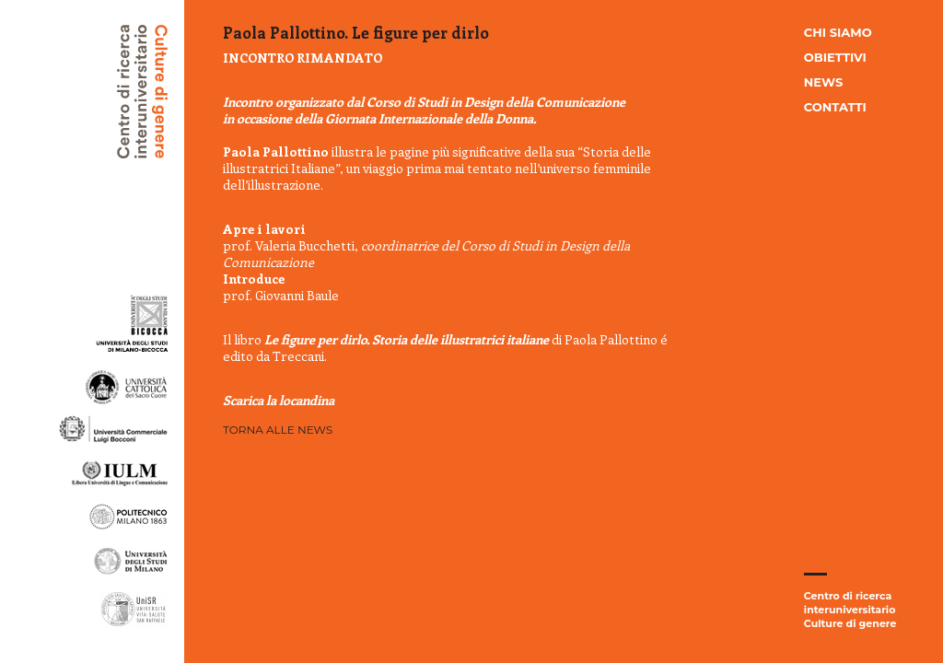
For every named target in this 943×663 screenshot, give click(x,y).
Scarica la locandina (278, 400)
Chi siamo (838, 32)
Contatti (835, 106)
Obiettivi (835, 57)
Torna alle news (277, 429)
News (823, 82)
